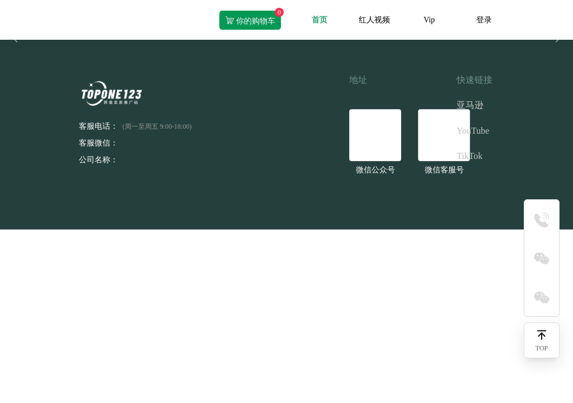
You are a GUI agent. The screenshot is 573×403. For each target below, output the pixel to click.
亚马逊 (470, 105)
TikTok (469, 156)
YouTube (473, 130)
